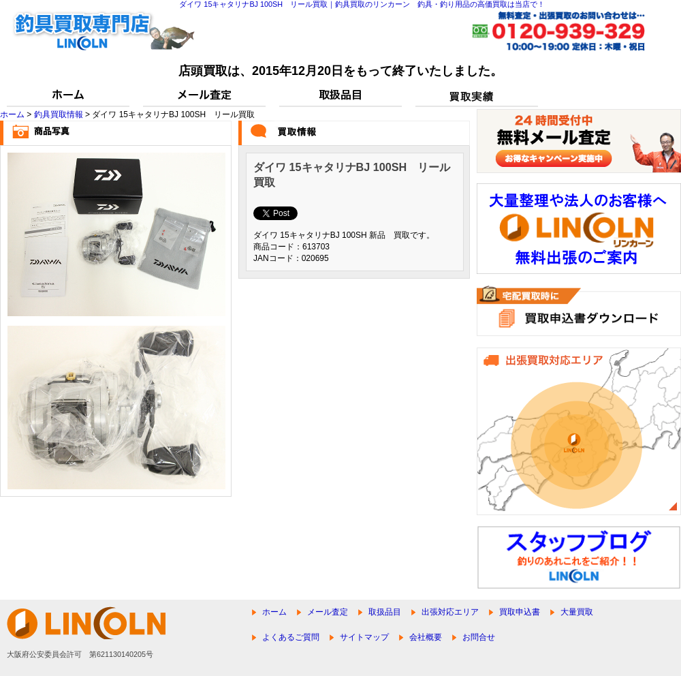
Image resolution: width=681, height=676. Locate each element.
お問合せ (478, 637)
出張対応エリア (450, 612)
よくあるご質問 (290, 637)
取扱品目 (384, 612)
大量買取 (576, 612)
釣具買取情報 (58, 114)
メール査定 (327, 612)
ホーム (12, 114)
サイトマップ (364, 637)
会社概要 (425, 637)
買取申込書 (519, 612)
